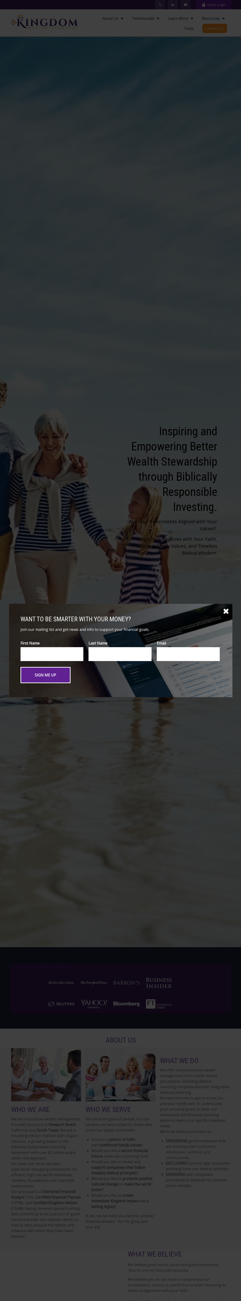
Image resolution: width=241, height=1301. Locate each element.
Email (161, 643)
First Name (30, 643)
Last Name (97, 643)
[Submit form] (45, 675)
